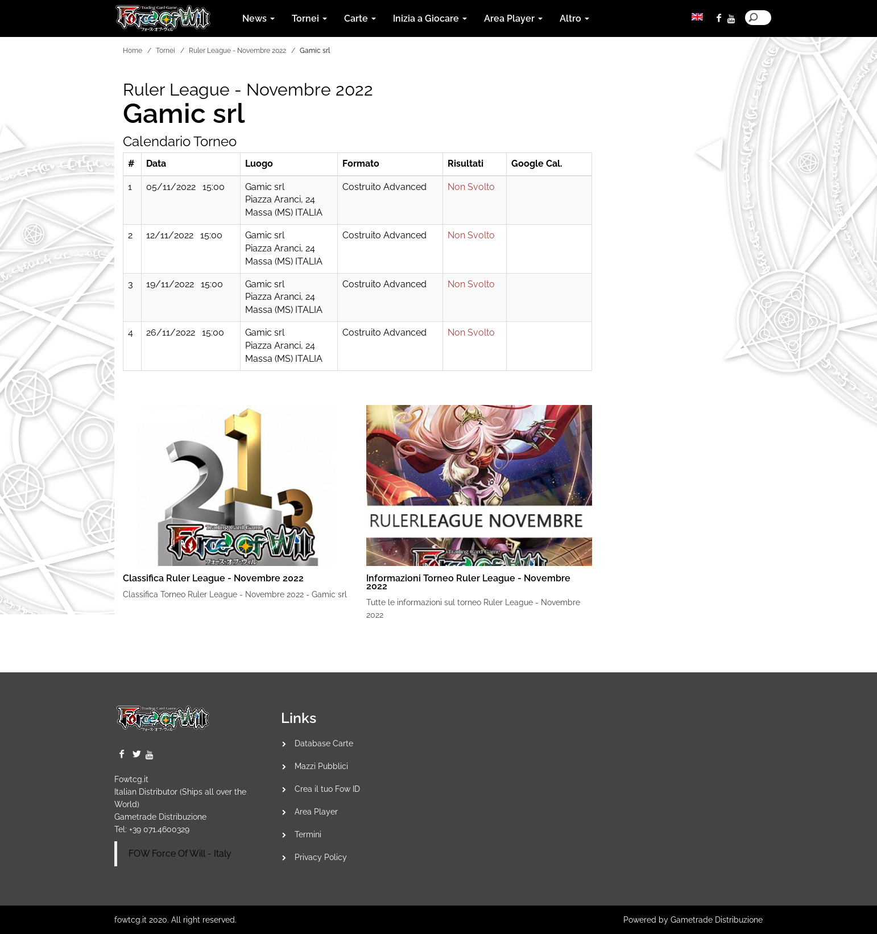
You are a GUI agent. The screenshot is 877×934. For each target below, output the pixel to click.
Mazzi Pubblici (321, 766)
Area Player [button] (513, 18)
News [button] (258, 18)
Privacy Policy (321, 857)
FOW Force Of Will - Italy (180, 853)
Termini (308, 834)
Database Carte (324, 743)
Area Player (316, 811)
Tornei (165, 51)
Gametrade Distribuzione (160, 816)
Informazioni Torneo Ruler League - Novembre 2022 (468, 582)
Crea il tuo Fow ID (327, 789)
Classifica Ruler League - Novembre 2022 (213, 578)
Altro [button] (574, 18)
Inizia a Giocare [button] (430, 18)
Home (132, 51)
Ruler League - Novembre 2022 (237, 51)
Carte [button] (360, 18)
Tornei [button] (309, 18)
